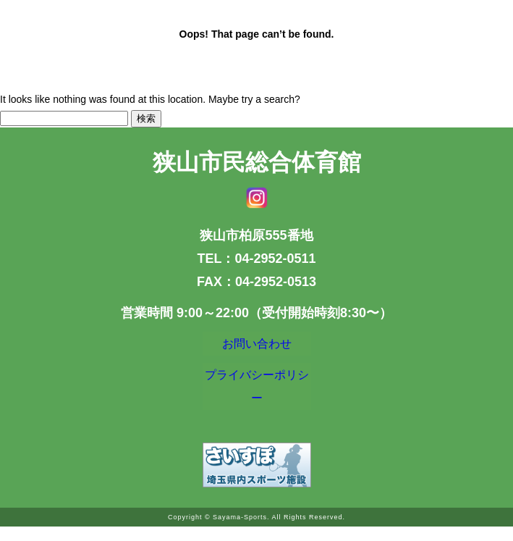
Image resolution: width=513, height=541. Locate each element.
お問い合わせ (257, 347)
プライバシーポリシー (257, 397)
